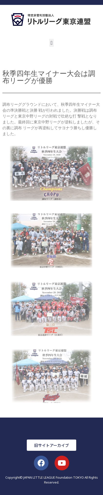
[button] (51, 43)
